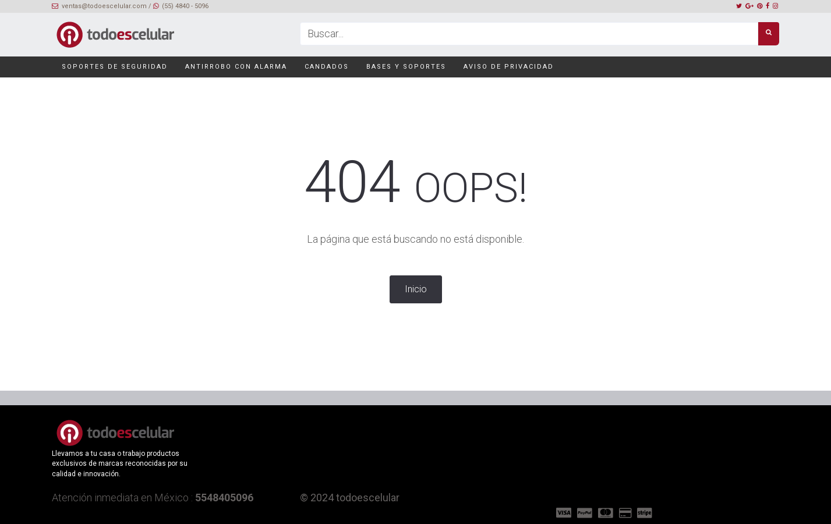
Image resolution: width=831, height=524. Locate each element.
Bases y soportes (405, 66)
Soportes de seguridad (114, 66)
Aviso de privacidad (507, 66)
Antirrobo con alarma (235, 66)
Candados (325, 66)
